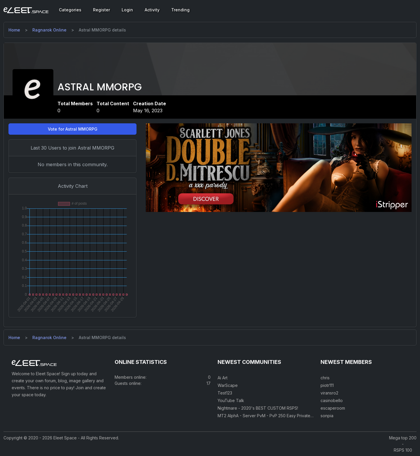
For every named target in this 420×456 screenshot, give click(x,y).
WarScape (228, 385)
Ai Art (223, 377)
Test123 (225, 392)
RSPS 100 (403, 450)
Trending (180, 9)
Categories (70, 9)
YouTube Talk (231, 400)
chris (325, 377)
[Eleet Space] (26, 10)
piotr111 (327, 385)
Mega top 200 (402, 437)
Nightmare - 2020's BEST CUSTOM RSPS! (258, 408)
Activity (152, 9)
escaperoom (333, 408)
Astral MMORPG (99, 87)
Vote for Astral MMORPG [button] (72, 129)
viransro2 (329, 392)
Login (127, 9)
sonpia (327, 415)
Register (101, 9)
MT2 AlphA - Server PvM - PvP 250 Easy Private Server (271, 415)
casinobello (332, 400)
